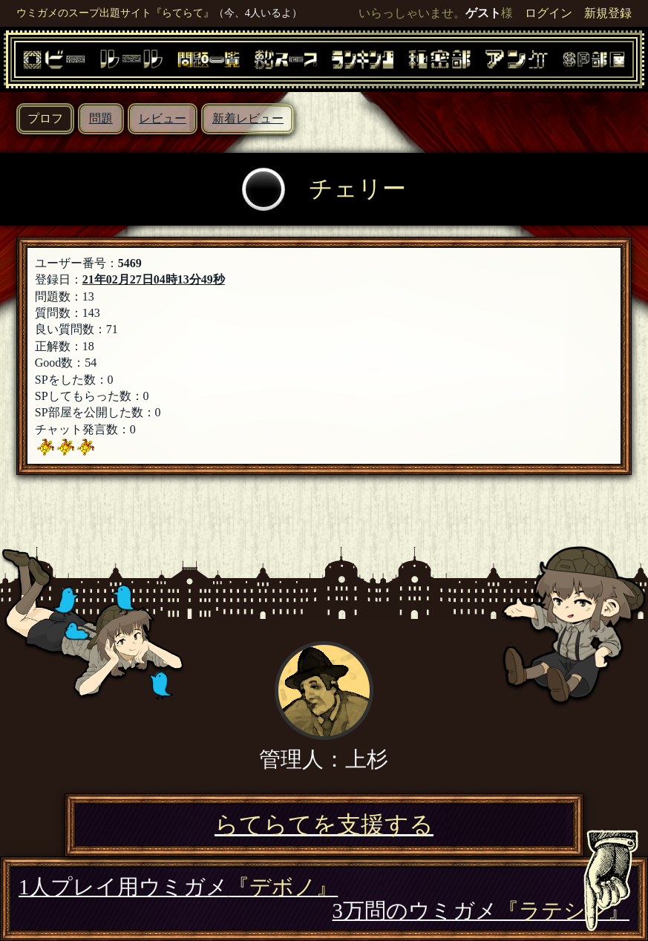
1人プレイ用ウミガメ (178, 887)
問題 (101, 118)
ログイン (548, 13)
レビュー (162, 118)
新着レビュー (248, 118)
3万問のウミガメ (481, 910)
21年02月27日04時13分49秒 (153, 279)
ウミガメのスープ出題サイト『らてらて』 (115, 13)
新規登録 (608, 13)
